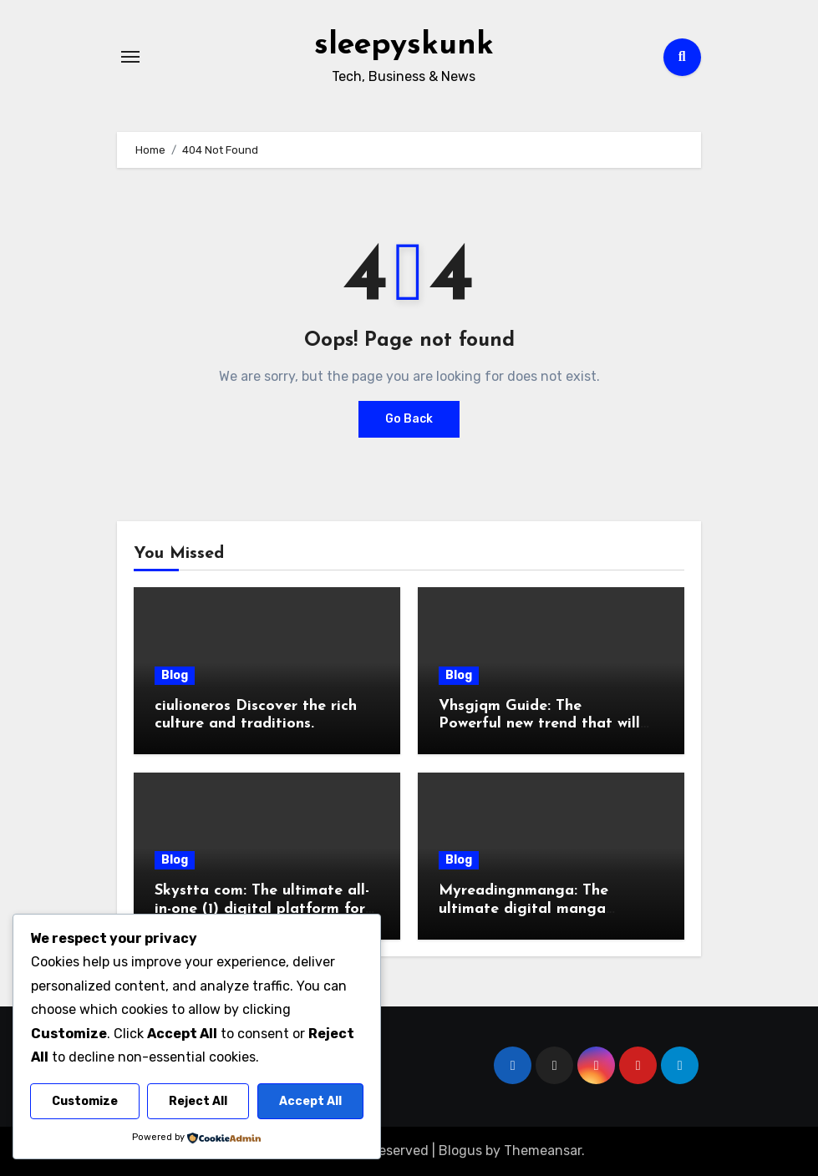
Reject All (198, 1101)
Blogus (460, 1150)
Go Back (409, 419)
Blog (174, 675)
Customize (85, 1101)
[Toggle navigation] (130, 57)
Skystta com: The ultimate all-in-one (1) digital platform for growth (262, 909)
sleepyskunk (403, 45)
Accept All (310, 1101)
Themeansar (543, 1150)
